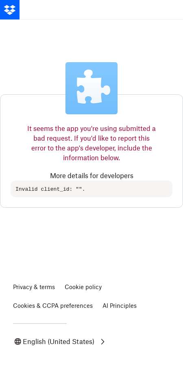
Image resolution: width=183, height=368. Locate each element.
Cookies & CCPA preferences (53, 306)
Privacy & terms (34, 287)
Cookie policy (83, 287)
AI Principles (119, 306)
